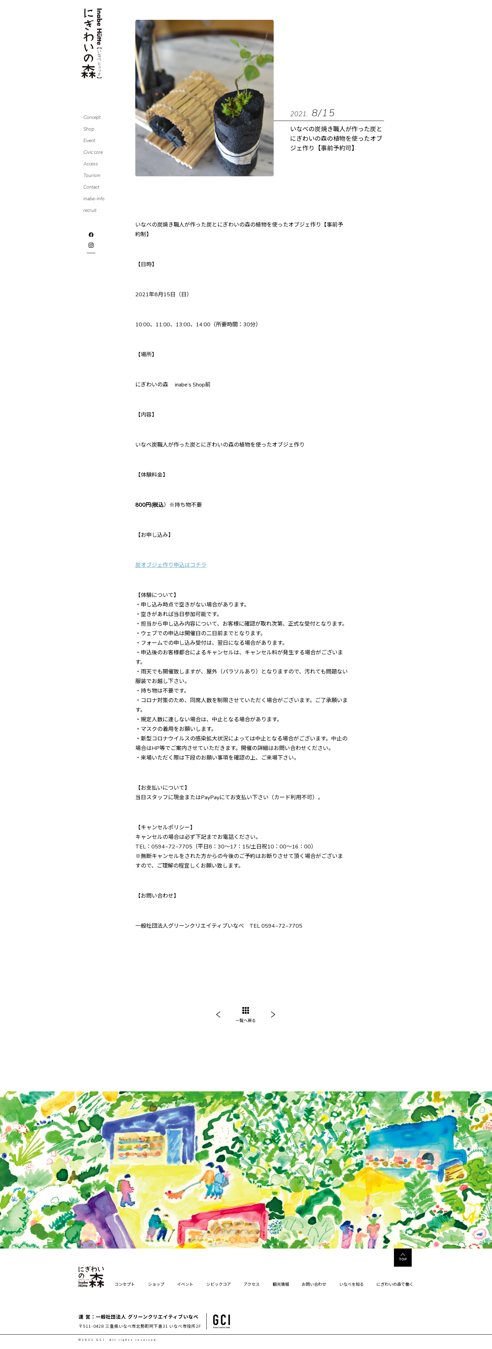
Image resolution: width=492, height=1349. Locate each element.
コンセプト (124, 1284)
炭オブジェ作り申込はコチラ (170, 565)
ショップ (156, 1284)
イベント (185, 1284)
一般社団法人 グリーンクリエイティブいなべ (147, 1317)
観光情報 (281, 1284)
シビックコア (218, 1284)
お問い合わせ (314, 1284)
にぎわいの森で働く (395, 1284)
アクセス (252, 1284)
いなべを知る (351, 1284)
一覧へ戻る (245, 1015)
